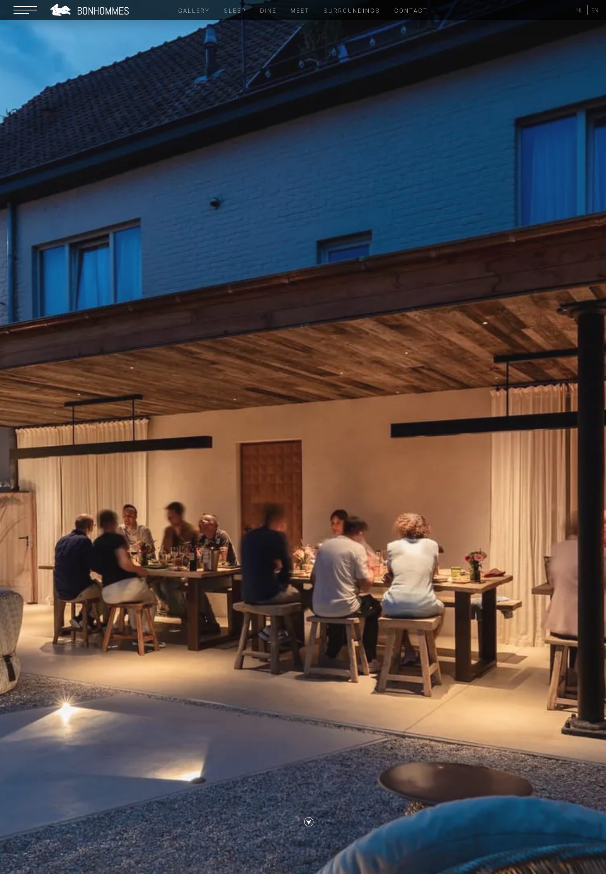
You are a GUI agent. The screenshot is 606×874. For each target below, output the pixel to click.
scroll (309, 825)
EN (594, 10)
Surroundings (351, 10)
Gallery (194, 10)
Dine (268, 10)
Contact (411, 10)
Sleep (235, 10)
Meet (300, 10)
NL (579, 10)
